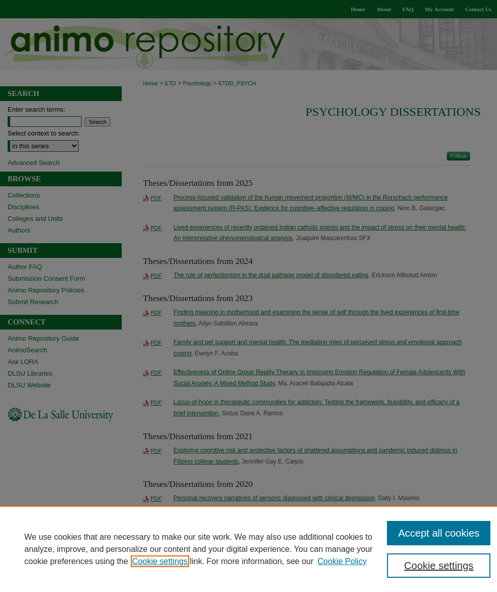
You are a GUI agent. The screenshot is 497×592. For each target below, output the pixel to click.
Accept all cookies (438, 533)
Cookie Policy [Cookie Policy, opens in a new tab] (342, 561)
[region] (248, 549)
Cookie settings (160, 561)
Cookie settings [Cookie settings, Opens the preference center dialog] (439, 565)
